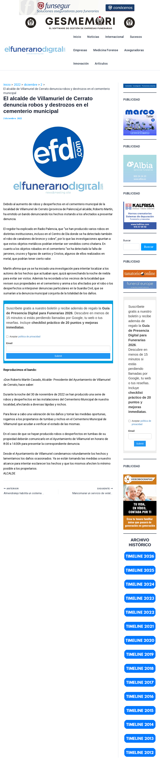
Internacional (114, 36)
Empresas (80, 50)
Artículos (101, 63)
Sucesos (136, 36)
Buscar (127, 240)
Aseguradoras (134, 50)
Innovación (81, 63)
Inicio (77, 36)
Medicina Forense (105, 50)
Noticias (93, 36)
